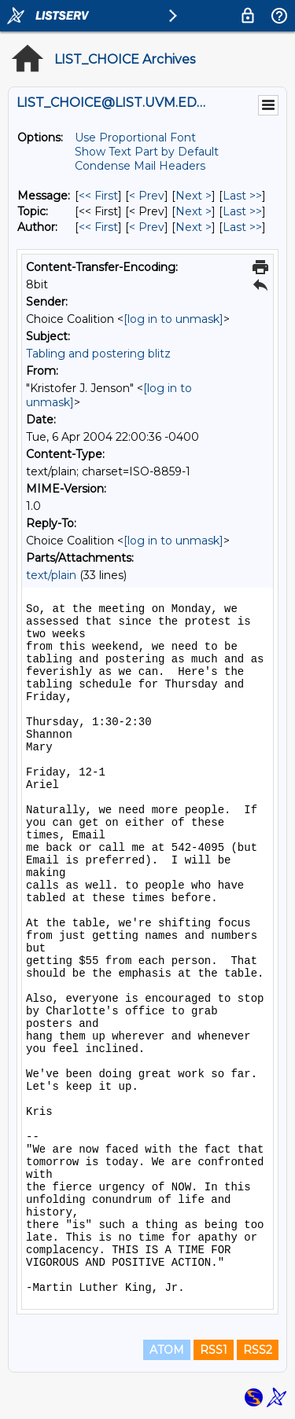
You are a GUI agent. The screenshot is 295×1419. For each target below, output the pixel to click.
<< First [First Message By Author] (98, 227)
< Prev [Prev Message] (146, 196)
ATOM (166, 1350)
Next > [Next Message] (193, 196)
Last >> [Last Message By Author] (242, 227)
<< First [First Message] (98, 196)
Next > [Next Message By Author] (193, 227)
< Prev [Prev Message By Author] (146, 227)
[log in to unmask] (173, 319)
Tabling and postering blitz (98, 353)
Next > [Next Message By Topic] (193, 211)
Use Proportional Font (135, 137)
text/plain (51, 575)
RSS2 (257, 1350)
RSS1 (213, 1350)
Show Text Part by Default (147, 152)
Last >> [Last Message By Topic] (242, 211)
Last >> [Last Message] (242, 196)
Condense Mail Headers (140, 166)
